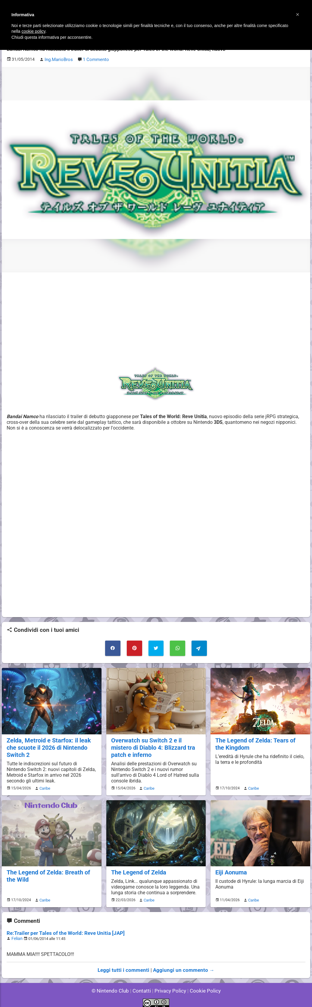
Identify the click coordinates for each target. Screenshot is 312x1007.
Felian (16, 934)
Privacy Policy (170, 986)
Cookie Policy (202, 986)
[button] (297, 14)
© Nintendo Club (112, 986)
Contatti (142, 986)
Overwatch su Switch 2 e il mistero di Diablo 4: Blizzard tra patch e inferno (156, 745)
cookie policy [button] (33, 31)
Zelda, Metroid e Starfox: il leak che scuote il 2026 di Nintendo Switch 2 (47, 745)
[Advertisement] (156, 318)
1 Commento (94, 59)
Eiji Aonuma (230, 869)
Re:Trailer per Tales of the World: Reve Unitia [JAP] (61, 929)
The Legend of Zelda (137, 869)
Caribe (44, 785)
